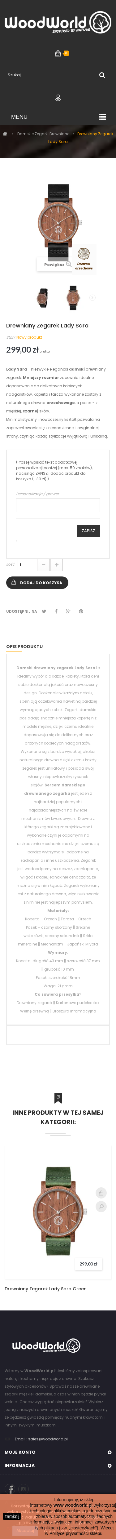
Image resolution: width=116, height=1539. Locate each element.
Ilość (10, 564)
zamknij (12, 1516)
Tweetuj (44, 611)
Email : (21, 1439)
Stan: (10, 337)
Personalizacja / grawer (37, 493)
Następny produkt (92, 298)
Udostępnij (56, 611)
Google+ (68, 611)
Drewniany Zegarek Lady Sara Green (46, 1289)
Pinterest (81, 611)
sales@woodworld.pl (48, 1439)
